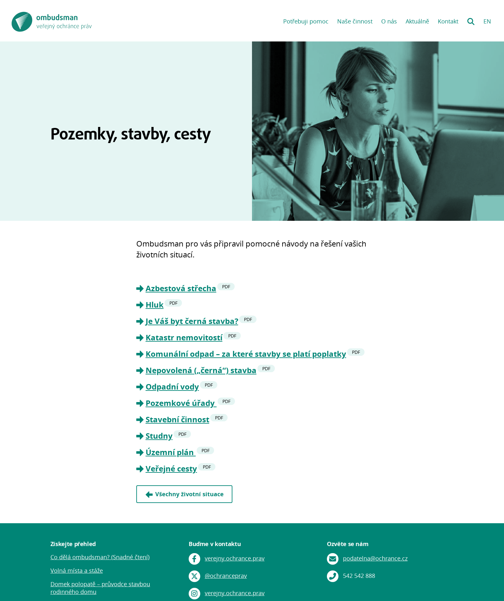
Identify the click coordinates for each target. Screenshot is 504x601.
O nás (389, 21)
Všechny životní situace (189, 494)
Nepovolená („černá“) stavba (201, 370)
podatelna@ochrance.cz (375, 558)
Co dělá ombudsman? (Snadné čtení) (99, 557)
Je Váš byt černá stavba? (192, 321)
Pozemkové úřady (181, 403)
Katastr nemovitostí (184, 337)
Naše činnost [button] (355, 21)
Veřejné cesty (171, 468)
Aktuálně (417, 21)
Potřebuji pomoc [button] (305, 21)
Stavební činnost (177, 419)
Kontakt (448, 21)
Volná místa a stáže (76, 570)
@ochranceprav (226, 575)
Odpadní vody (172, 386)
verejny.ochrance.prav (235, 558)
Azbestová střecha (181, 288)
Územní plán (171, 452)
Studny (159, 435)
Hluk (155, 304)
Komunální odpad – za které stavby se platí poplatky (246, 353)
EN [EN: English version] (487, 21)
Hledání (470, 19)
